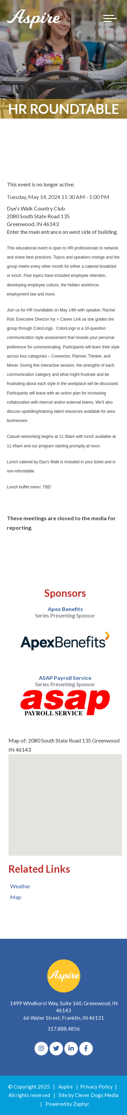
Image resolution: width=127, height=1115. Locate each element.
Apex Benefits (65, 609)
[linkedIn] (71, 1048)
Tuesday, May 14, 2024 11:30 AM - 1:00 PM (58, 197)
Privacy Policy (96, 1086)
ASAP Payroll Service (65, 677)
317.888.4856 (63, 1029)
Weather (20, 886)
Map (15, 897)
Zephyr (81, 1104)
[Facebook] (86, 1048)
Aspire (65, 1086)
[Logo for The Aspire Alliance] (34, 18)
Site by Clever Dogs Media (89, 1095)
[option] (65, 633)
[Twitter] (56, 1048)
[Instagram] (41, 1048)
